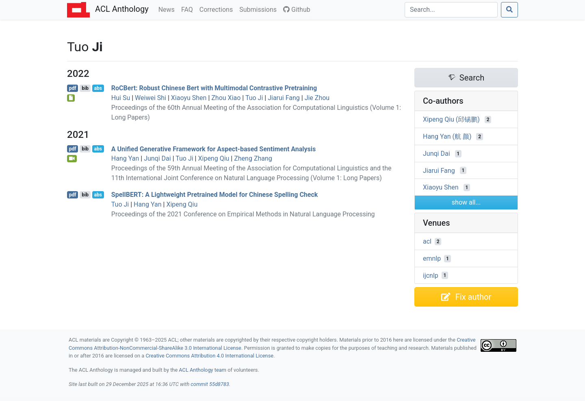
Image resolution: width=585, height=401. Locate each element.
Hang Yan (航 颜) (447, 136)
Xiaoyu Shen (189, 98)
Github (296, 9)
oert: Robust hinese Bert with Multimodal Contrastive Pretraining (214, 88)
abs (98, 88)
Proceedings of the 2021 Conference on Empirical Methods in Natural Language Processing (243, 214)
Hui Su (120, 98)
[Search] (451, 9)
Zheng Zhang (253, 158)
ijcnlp (430, 275)
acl (427, 241)
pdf (72, 88)
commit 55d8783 (210, 384)
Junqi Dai (157, 158)
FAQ (188, 8)
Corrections (217, 8)
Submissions (259, 8)
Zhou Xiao (225, 98)
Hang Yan (125, 158)
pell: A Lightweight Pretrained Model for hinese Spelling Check (214, 194)
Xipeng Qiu (213, 158)
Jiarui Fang (284, 98)
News (168, 8)
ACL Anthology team (202, 370)
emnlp (432, 258)
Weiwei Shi (150, 98)
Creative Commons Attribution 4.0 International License (209, 356)
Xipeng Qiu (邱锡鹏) (451, 119)
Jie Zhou (317, 98)
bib (85, 88)
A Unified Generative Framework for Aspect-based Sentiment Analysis (213, 149)
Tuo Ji (254, 98)
